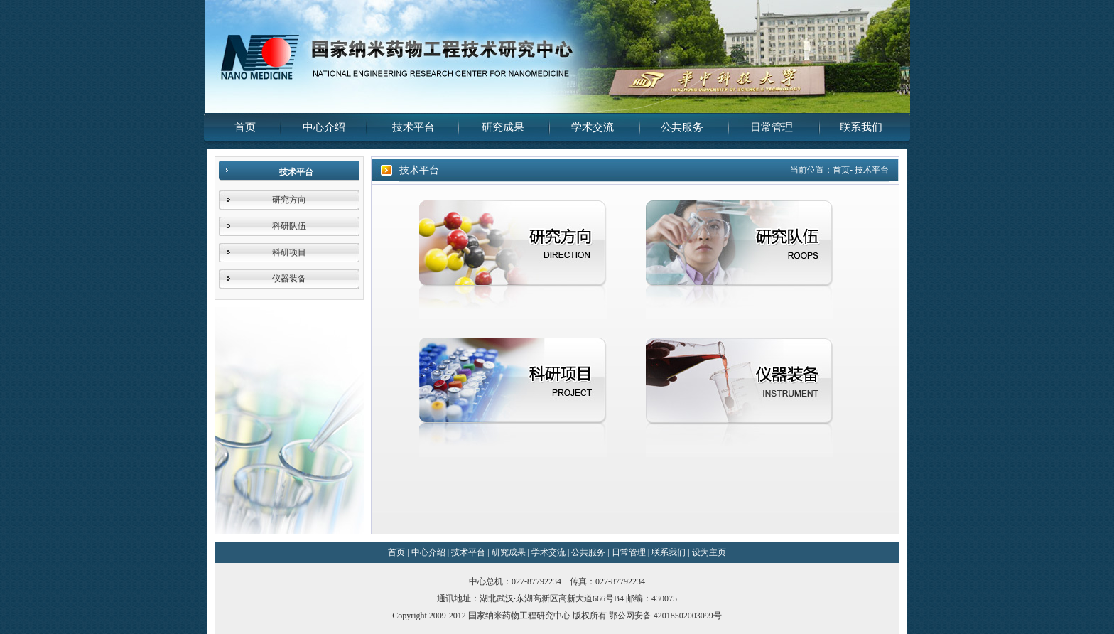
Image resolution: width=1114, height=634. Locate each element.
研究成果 (503, 127)
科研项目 (289, 252)
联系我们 (861, 127)
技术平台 (413, 127)
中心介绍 (324, 127)
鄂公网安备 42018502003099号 (665, 615)
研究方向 (289, 200)
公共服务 (682, 127)
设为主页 (709, 552)
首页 (245, 127)
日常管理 (771, 127)
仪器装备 (289, 279)
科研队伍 (289, 226)
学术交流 (592, 127)
